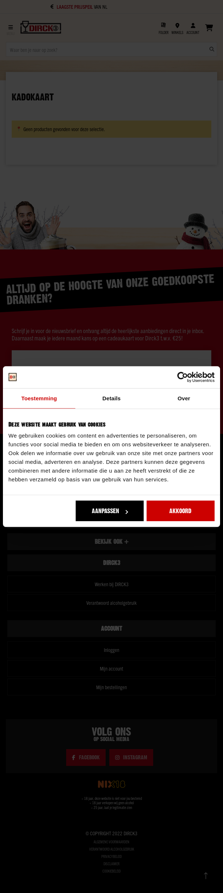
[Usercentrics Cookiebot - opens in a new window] (183, 376)
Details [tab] (111, 398)
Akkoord (180, 511)
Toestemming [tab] (39, 398)
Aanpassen (110, 511)
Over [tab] (184, 398)
